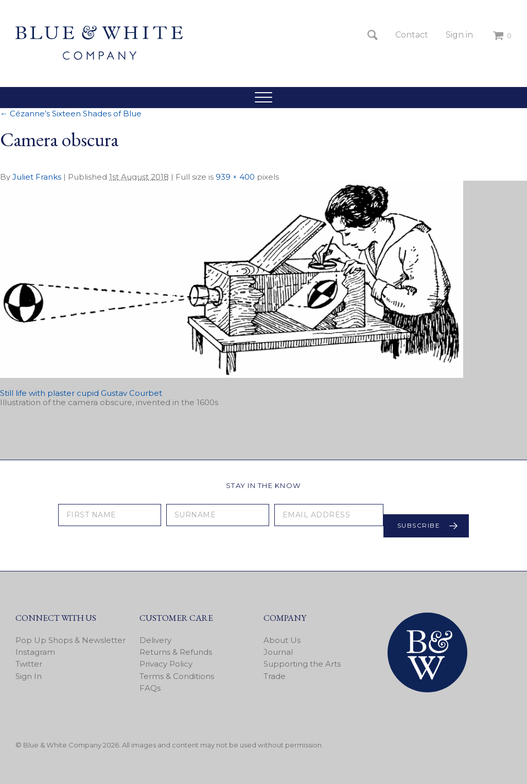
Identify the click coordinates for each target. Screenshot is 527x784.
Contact (411, 35)
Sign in (459, 35)
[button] (263, 97)
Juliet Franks (36, 177)
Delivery (155, 640)
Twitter (28, 664)
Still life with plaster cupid (49, 393)
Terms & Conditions (176, 676)
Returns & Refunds (175, 652)
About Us (282, 640)
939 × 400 (235, 177)
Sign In (28, 676)
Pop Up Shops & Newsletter (70, 640)
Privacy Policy (165, 664)
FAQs (150, 688)
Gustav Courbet (131, 393)
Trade (275, 676)
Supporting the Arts (302, 664)
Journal (278, 652)
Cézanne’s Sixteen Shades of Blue (71, 113)
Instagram (35, 652)
